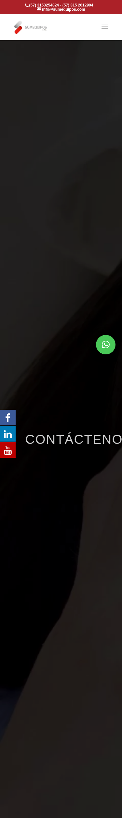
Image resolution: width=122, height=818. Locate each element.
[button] (105, 344)
